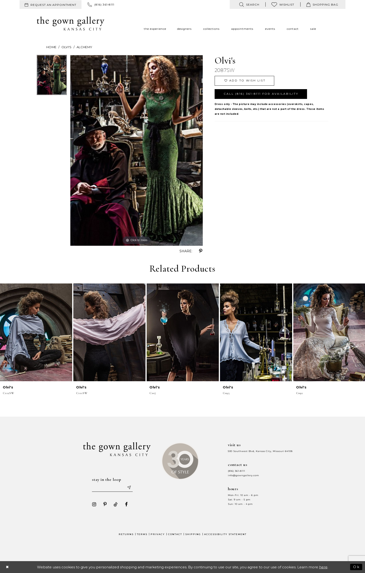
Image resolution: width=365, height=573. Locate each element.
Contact (175, 534)
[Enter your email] (112, 488)
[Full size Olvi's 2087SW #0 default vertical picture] (136, 150)
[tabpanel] (52, 76)
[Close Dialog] (7, 567)
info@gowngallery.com (243, 475)
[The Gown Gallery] (70, 23)
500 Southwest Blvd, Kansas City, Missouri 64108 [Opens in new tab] (260, 451)
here (323, 567)
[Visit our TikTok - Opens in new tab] (115, 504)
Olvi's (66, 47)
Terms (142, 534)
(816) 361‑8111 (236, 470)
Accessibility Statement (225, 534)
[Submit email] (129, 488)
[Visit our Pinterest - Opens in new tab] (105, 504)
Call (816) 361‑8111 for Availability (261, 94)
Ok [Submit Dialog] (356, 567)
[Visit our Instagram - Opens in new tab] (94, 504)
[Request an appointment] (50, 4)
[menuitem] (50, 4)
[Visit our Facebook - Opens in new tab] (126, 504)
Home (51, 47)
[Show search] (249, 4)
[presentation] (36, 332)
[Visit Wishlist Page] (282, 4)
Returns (126, 534)
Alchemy (84, 47)
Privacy (158, 534)
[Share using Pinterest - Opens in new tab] (200, 251)
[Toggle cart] (322, 4)
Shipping (193, 534)
